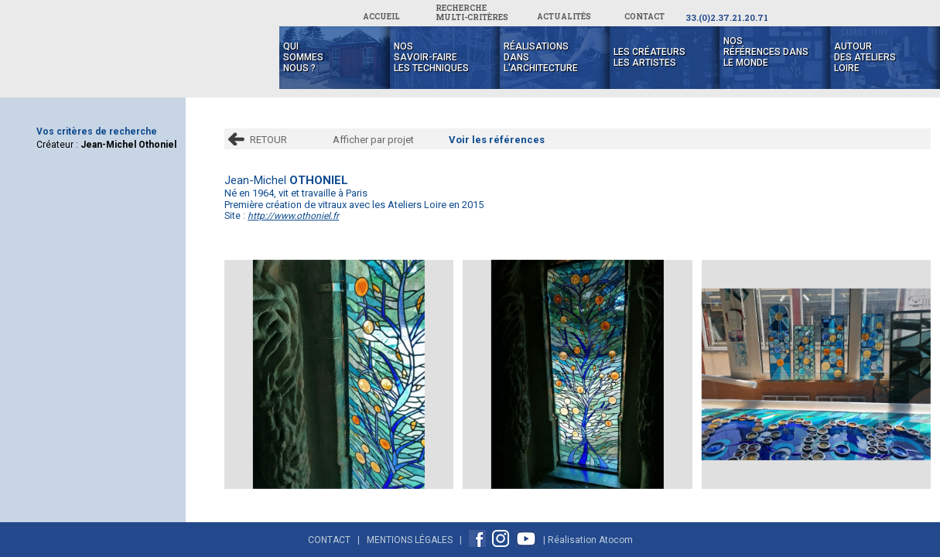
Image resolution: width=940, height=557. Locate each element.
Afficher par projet (373, 139)
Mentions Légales (410, 540)
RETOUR (268, 139)
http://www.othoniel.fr (293, 215)
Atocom (616, 540)
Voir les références (497, 139)
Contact (329, 540)
